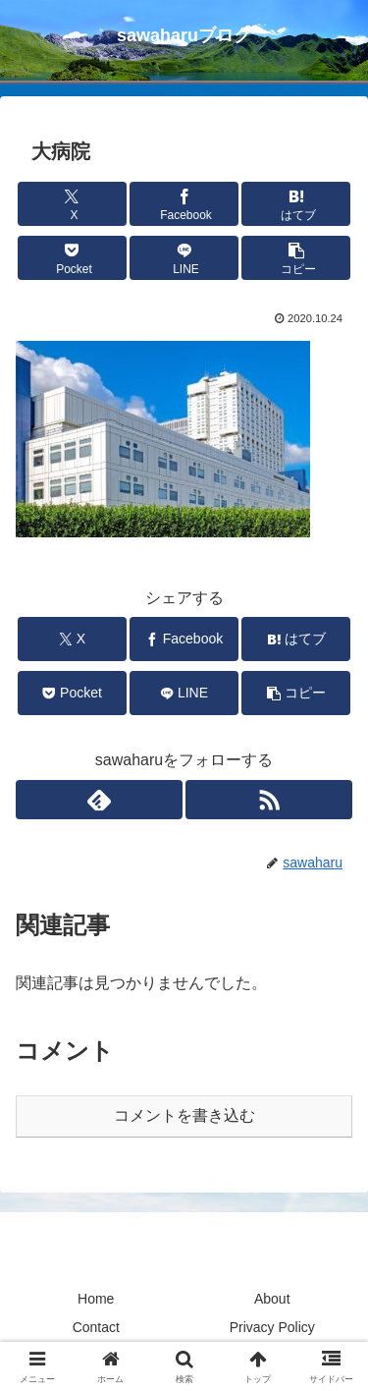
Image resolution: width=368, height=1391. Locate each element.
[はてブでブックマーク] (295, 204)
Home (96, 1299)
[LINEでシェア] (184, 258)
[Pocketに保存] (72, 258)
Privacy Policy (272, 1327)
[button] (295, 258)
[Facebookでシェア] (184, 204)
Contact (96, 1327)
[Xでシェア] (72, 204)
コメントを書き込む (184, 1115)
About (272, 1299)
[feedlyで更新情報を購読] (99, 799)
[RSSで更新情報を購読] (268, 799)
